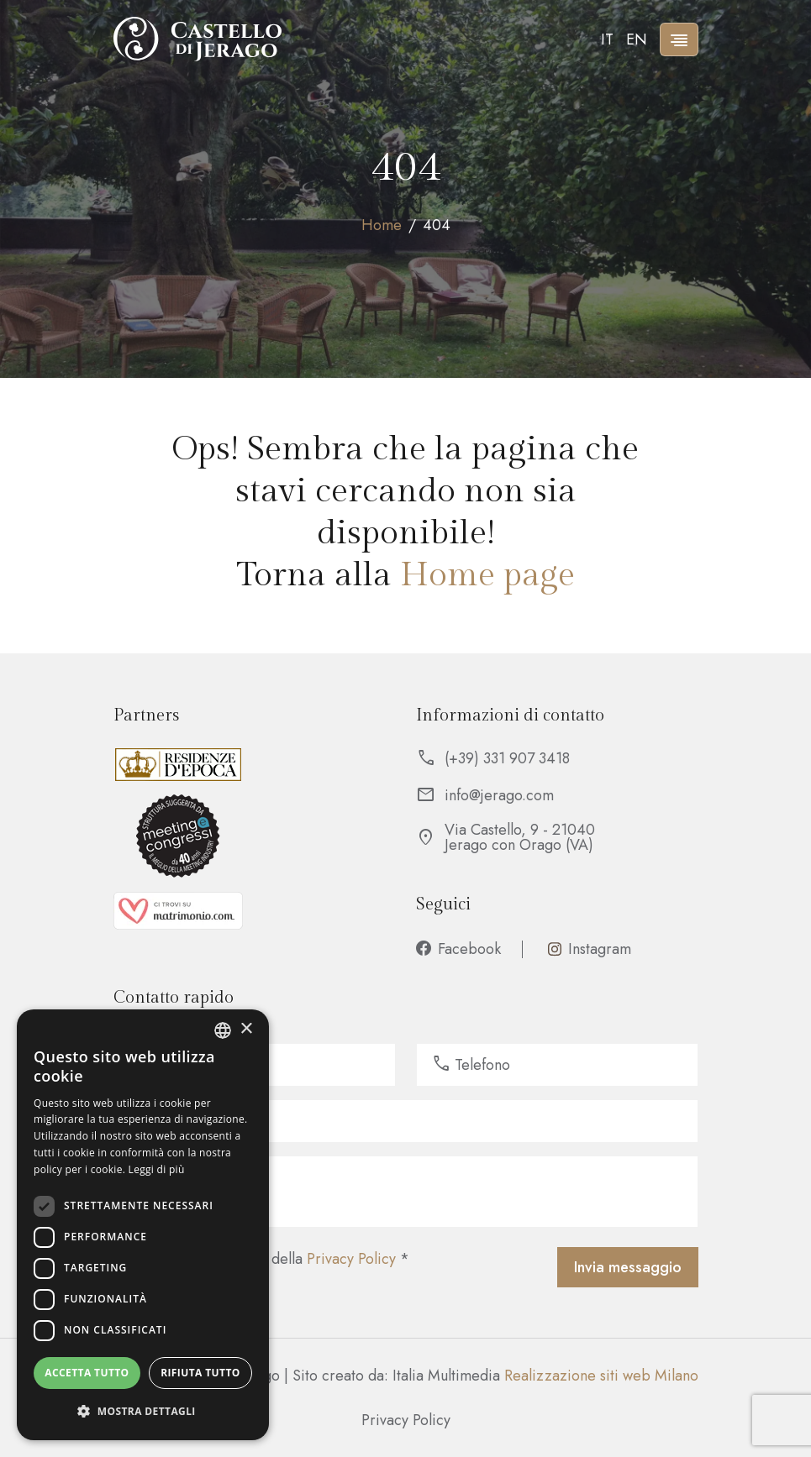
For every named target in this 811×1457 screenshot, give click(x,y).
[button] (143, 1411)
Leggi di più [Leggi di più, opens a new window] (157, 1169)
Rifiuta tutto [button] (200, 1372)
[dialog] (143, 1224)
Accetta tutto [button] (87, 1372)
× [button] (246, 1029)
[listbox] (222, 1030)
